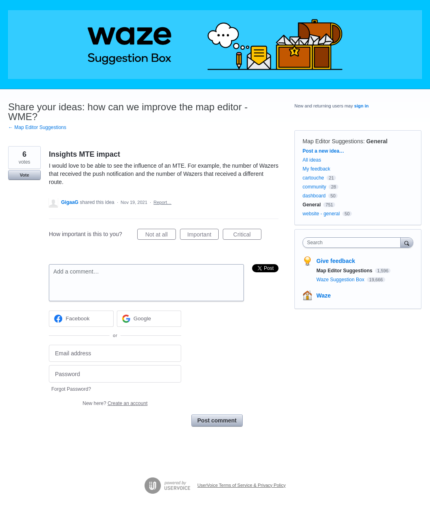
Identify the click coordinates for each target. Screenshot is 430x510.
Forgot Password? (71, 389)
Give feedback (335, 261)
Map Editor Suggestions (333, 141)
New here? (115, 403)
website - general (321, 214)
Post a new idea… (323, 151)
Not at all (160, 235)
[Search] (406, 242)
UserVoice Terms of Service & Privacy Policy (241, 485)
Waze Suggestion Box (341, 279)
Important (203, 235)
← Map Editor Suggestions (37, 127)
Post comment (217, 420)
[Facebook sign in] (81, 319)
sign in (361, 105)
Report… (162, 202)
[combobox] (353, 242)
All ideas (312, 160)
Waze (323, 295)
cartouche (313, 178)
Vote (24, 175)
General (376, 141)
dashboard (314, 196)
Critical (247, 235)
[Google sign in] (149, 319)
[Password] (115, 374)
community (314, 187)
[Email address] (115, 353)
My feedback (316, 169)
